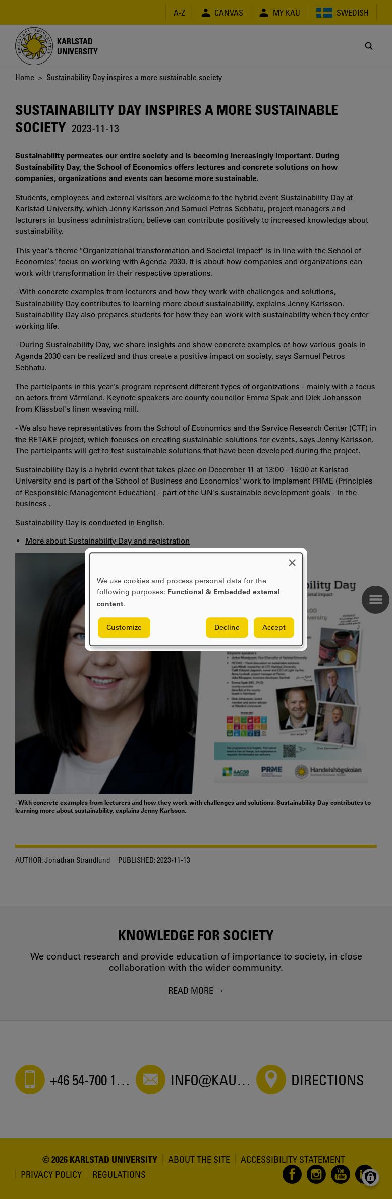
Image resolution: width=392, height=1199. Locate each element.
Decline (227, 627)
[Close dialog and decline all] (292, 559)
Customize (124, 627)
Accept (274, 627)
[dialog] (196, 599)
